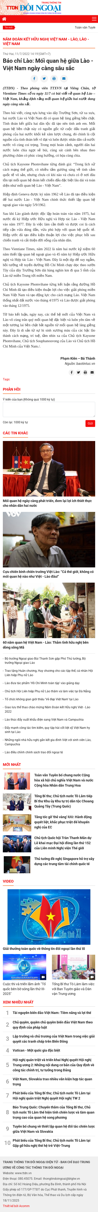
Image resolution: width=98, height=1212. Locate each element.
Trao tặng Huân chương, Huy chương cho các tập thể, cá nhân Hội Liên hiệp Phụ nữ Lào (49, 673)
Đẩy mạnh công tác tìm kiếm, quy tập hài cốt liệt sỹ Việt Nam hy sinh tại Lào (47, 730)
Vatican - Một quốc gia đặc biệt (36, 1050)
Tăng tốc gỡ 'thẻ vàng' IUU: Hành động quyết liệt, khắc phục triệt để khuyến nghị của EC (63, 822)
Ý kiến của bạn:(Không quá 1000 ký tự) (29, 399)
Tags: (6, 379)
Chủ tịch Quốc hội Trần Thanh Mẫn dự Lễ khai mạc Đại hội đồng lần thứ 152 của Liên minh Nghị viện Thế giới (62, 843)
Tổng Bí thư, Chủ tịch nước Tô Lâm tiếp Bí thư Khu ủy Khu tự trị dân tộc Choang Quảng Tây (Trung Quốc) (63, 801)
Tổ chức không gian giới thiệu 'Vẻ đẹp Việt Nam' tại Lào (41, 699)
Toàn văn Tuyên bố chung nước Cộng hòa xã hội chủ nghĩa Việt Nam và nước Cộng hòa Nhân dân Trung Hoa (63, 780)
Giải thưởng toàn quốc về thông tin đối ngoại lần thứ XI (44, 949)
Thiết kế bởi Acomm (16, 1206)
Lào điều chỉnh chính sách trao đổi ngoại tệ (34, 752)
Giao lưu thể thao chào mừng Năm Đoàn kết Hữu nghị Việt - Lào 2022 (47, 709)
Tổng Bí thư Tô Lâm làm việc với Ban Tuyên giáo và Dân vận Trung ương (73, 989)
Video (8, 881)
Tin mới (9, 27)
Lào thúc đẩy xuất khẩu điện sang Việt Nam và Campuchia (44, 719)
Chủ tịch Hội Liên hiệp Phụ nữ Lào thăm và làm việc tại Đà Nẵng (48, 691)
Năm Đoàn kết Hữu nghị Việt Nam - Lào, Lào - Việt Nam (46, 41)
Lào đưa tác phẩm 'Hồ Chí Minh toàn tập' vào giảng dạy (42, 683)
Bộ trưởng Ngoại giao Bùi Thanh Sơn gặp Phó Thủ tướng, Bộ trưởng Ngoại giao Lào (45, 661)
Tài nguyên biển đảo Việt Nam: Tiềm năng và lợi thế (52, 1013)
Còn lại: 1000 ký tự (15, 422)
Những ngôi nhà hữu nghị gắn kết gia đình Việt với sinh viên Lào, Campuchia (48, 742)
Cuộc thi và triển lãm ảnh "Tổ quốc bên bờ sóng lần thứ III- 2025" (24, 989)
